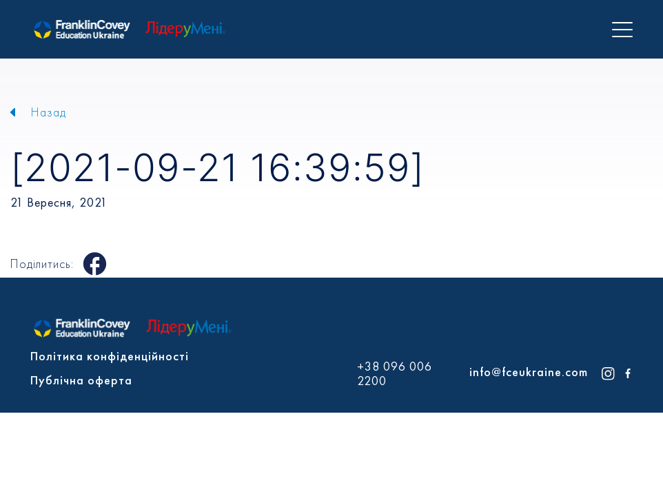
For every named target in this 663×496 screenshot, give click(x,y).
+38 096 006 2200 (394, 374)
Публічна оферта (81, 380)
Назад (48, 112)
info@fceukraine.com (528, 371)
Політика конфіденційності (109, 356)
